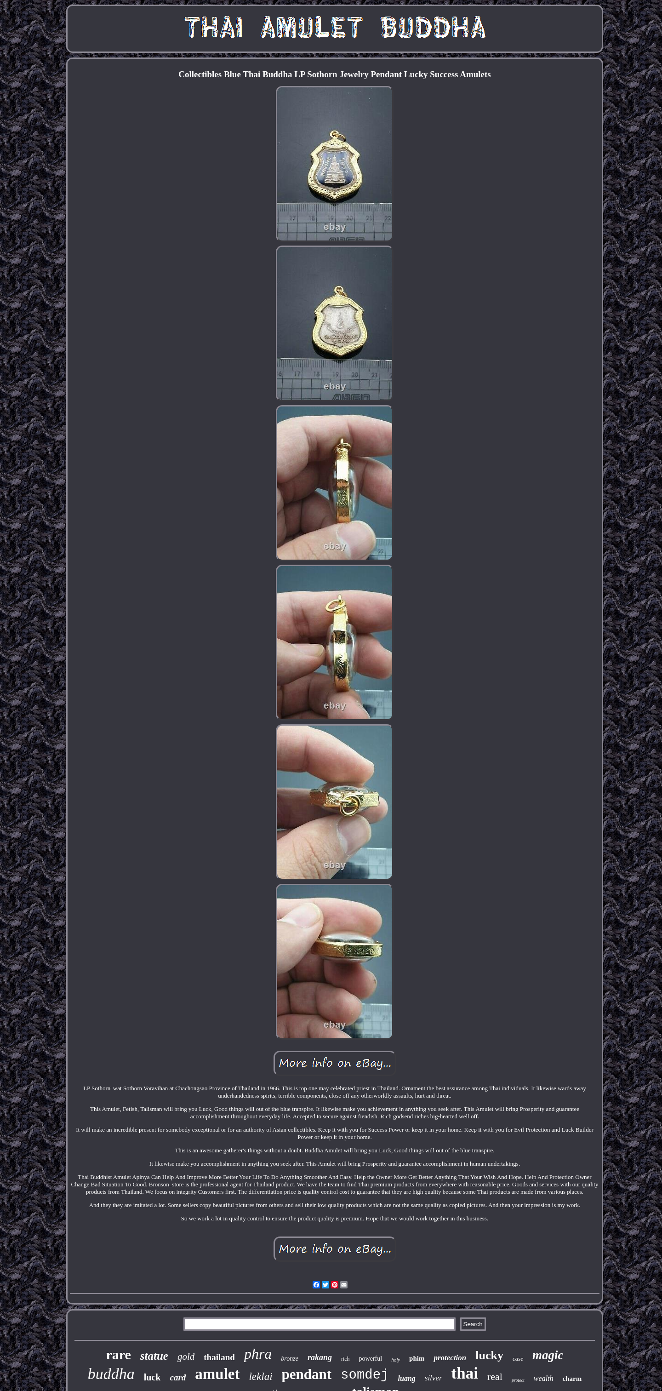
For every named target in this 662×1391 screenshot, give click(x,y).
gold (185, 1356)
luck (152, 1377)
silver (433, 1378)
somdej (364, 1375)
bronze (289, 1358)
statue (154, 1356)
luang (407, 1378)
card (178, 1377)
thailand (219, 1357)
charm (572, 1378)
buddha (111, 1373)
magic (548, 1355)
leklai (260, 1376)
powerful (370, 1358)
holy (395, 1359)
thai (464, 1373)
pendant (307, 1374)
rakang (320, 1357)
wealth (544, 1378)
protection (450, 1357)
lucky (489, 1355)
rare (118, 1354)
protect (518, 1380)
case (518, 1358)
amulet (217, 1374)
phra (258, 1353)
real (494, 1376)
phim (416, 1358)
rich (345, 1359)
